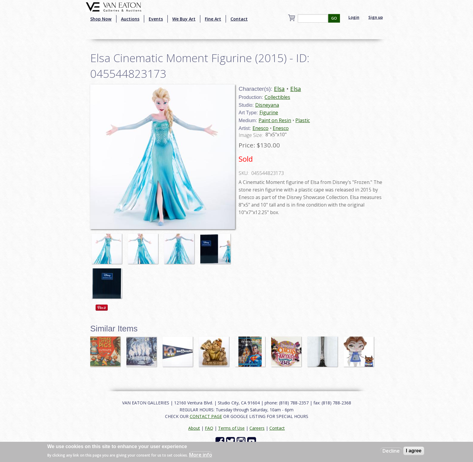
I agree (414, 450)
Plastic (302, 120)
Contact (239, 19)
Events (156, 19)
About (194, 428)
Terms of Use (231, 428)
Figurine (268, 112)
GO (334, 18)
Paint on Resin (275, 120)
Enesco (260, 128)
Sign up (375, 17)
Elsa (279, 89)
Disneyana (267, 105)
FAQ (209, 428)
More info (200, 454)
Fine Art (213, 19)
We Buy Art (183, 19)
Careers (257, 428)
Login (353, 17)
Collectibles (277, 97)
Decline (391, 451)
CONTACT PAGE (206, 416)
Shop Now (101, 19)
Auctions (130, 19)
